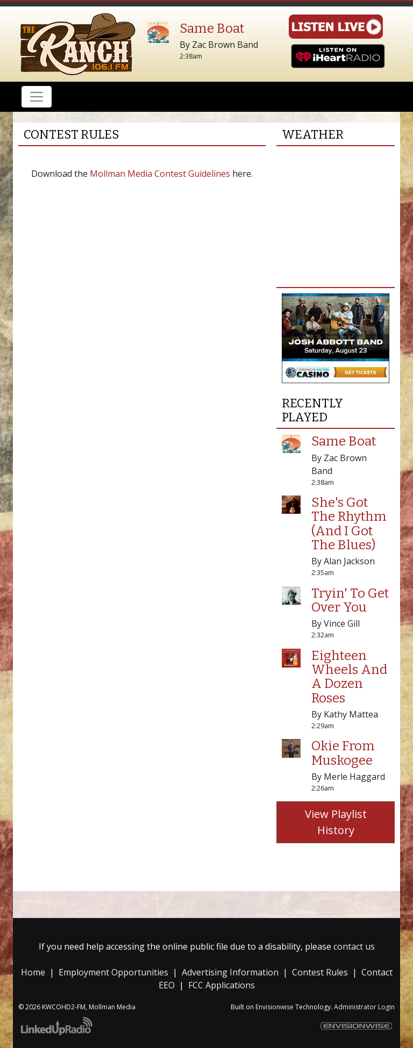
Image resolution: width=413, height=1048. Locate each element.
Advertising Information (230, 972)
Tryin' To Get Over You (350, 600)
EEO (167, 985)
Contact (377, 972)
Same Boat (212, 28)
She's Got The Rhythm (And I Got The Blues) (349, 523)
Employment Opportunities (113, 972)
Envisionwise (274, 1006)
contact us (354, 946)
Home (33, 972)
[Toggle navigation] (37, 96)
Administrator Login (364, 1006)
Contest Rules (320, 972)
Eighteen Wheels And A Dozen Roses (349, 677)
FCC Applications (221, 985)
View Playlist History (336, 822)
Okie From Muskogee (343, 752)
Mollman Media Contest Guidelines (160, 174)
